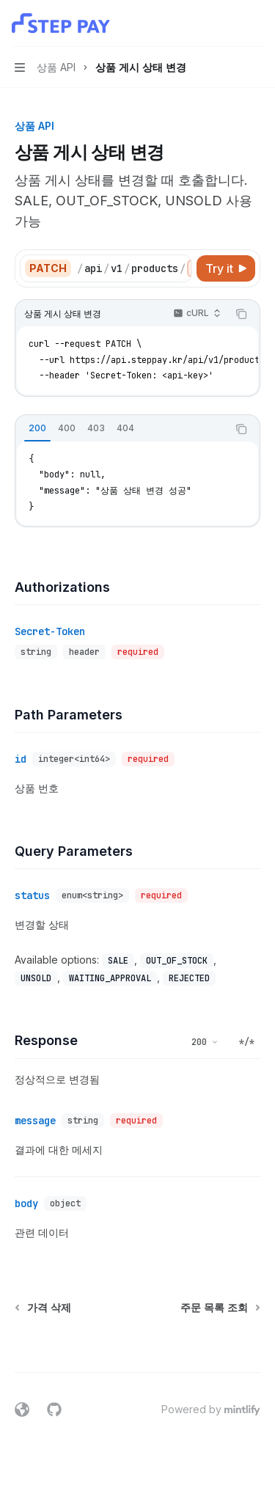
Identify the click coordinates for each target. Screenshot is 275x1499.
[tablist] (121, 429)
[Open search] (228, 23)
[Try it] (226, 268)
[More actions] (256, 23)
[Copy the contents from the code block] (241, 313)
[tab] (37, 428)
